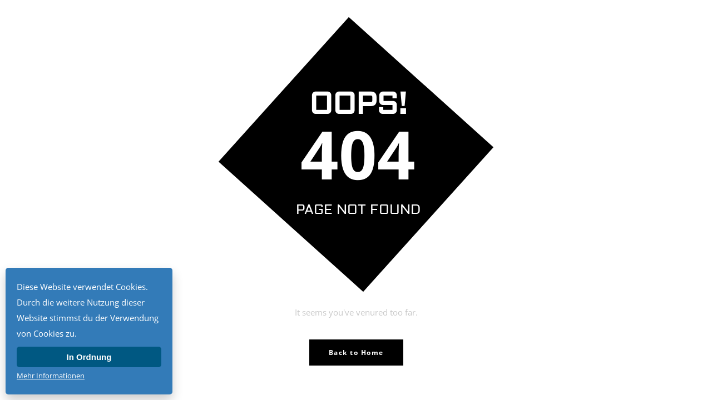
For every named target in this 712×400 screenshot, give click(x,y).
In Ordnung (89, 357)
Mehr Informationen (51, 376)
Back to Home (356, 352)
